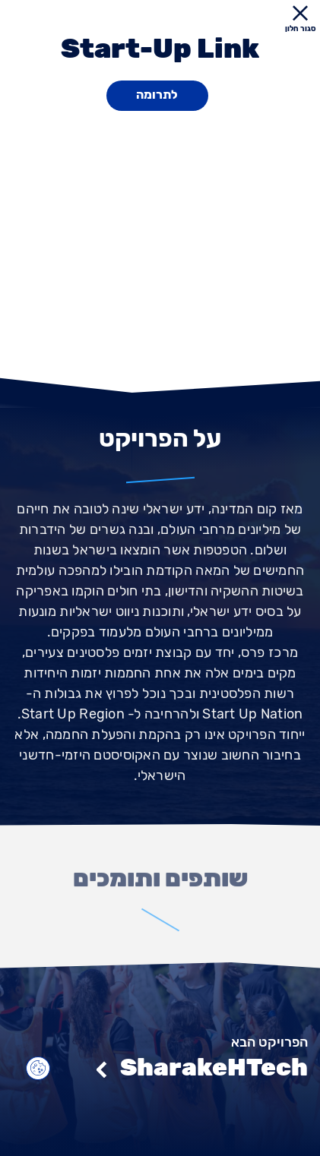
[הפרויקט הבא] (160, 1046)
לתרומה (157, 94)
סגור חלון (300, 19)
